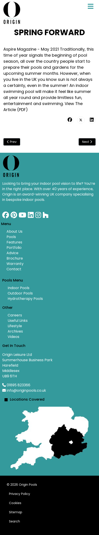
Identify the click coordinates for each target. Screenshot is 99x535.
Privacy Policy (19, 494)
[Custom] (45, 216)
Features (14, 242)
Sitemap (15, 512)
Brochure (15, 258)
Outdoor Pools (20, 293)
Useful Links (18, 320)
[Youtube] (22, 216)
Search (14, 521)
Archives (15, 331)
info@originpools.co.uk (26, 390)
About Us (14, 231)
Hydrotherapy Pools (25, 298)
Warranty (15, 263)
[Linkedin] (31, 216)
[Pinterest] (14, 216)
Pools (11, 236)
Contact (14, 269)
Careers (15, 315)
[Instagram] (38, 216)
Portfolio (14, 247)
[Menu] (90, 11)
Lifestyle (15, 326)
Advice (12, 253)
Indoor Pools (18, 287)
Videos (13, 336)
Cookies (15, 503)
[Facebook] (5, 216)
